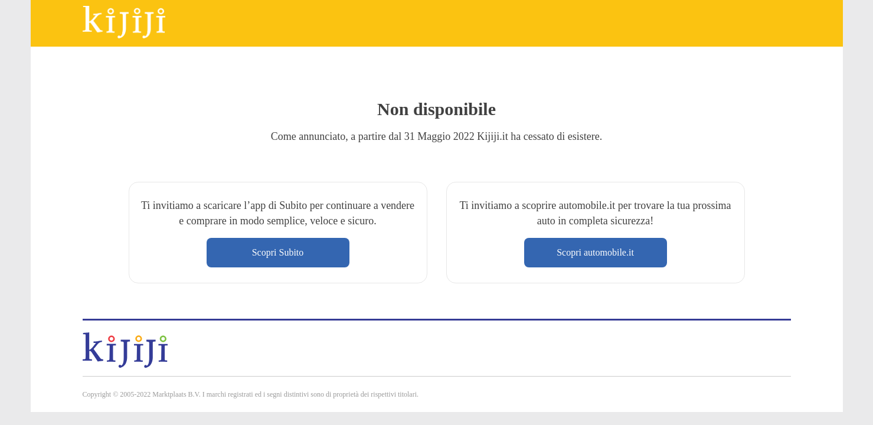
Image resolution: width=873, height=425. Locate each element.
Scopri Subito (278, 252)
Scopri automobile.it (595, 252)
